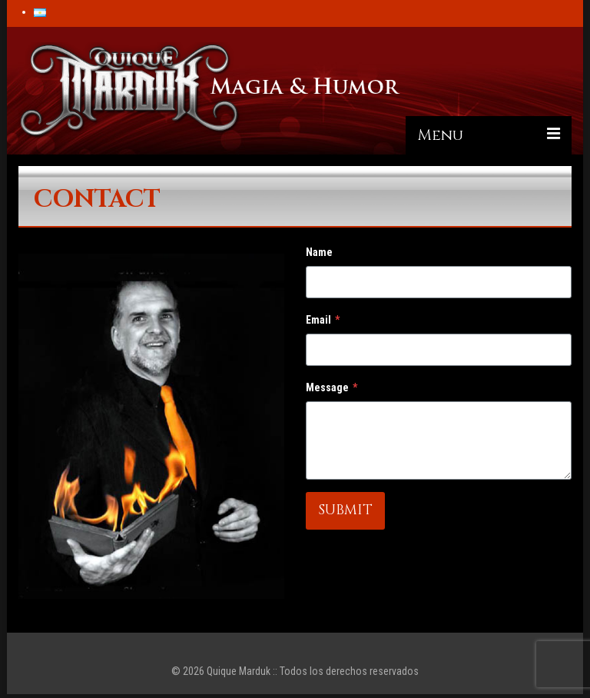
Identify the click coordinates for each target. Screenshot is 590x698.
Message (331, 387)
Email (323, 320)
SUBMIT (345, 510)
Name (319, 252)
